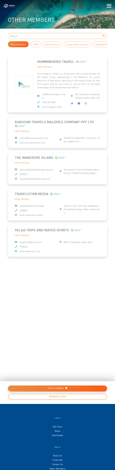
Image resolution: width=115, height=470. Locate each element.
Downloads (57, 435)
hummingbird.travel (52, 106)
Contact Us (57, 464)
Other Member (44, 66)
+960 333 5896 (49, 102)
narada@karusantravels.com (33, 138)
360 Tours (57, 426)
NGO (35, 44)
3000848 (23, 210)
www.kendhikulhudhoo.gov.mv (34, 178)
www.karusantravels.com (32, 142)
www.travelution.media (31, 215)
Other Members (18, 44)
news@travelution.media (31, 205)
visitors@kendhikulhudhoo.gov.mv (36, 169)
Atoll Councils (52, 44)
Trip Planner (57, 388)
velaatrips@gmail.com (30, 242)
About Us (57, 455)
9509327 (23, 174)
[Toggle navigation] (109, 5)
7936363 (23, 246)
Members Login (57, 397)
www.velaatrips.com (29, 251)
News (57, 430)
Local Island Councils (77, 44)
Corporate (57, 459)
